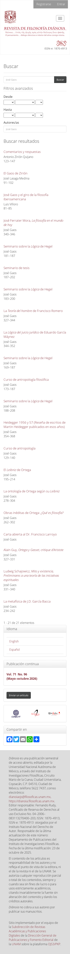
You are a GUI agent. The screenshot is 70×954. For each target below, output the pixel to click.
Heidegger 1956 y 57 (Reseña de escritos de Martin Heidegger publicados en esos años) (35, 424)
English (14, 641)
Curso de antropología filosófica (26, 379)
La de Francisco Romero (33, 311)
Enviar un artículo (18, 695)
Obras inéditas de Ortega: (33, 513)
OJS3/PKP (54, 944)
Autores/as (11, 122)
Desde (8, 97)
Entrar (61, 4)
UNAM (16, 944)
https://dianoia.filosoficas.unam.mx (31, 801)
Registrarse (43, 4)
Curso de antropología (19, 448)
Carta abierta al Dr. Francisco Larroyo (30, 534)
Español (14, 649)
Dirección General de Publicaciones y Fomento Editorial (32, 937)
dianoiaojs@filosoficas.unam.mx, (30, 797)
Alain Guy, (33, 550)
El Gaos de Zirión (15, 173)
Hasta (8, 110)
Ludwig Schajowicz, (31, 575)
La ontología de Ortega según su (32, 491)
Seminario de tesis (16, 268)
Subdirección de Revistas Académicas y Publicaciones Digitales (27, 931)
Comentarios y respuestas (22, 152)
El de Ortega (17, 470)
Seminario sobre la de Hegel (28, 246)
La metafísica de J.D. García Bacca (27, 601)
